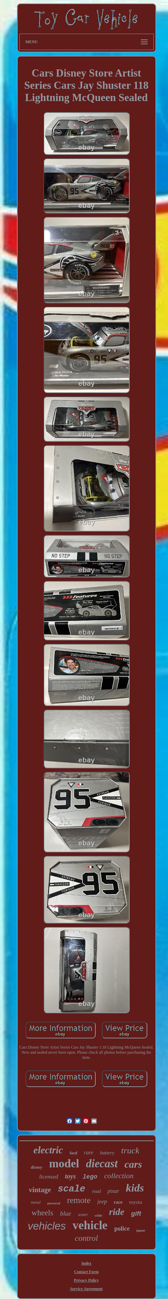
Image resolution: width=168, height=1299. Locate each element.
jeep (102, 1201)
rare (88, 1152)
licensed (48, 1176)
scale (71, 1189)
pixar (113, 1191)
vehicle (90, 1225)
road (96, 1191)
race (118, 1202)
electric (48, 1150)
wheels (42, 1212)
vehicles (47, 1226)
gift (136, 1213)
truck (130, 1150)
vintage (40, 1190)
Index (86, 1263)
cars (133, 1164)
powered (54, 1203)
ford (73, 1153)
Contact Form (86, 1271)
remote (78, 1200)
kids (135, 1188)
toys (70, 1176)
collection (119, 1175)
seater (83, 1214)
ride (116, 1211)
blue (65, 1213)
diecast (101, 1163)
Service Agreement (86, 1288)
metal (36, 1202)
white (98, 1215)
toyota (135, 1202)
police (122, 1228)
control (86, 1238)
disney (36, 1167)
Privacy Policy (86, 1280)
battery (107, 1152)
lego (89, 1176)
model (64, 1163)
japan (140, 1230)
